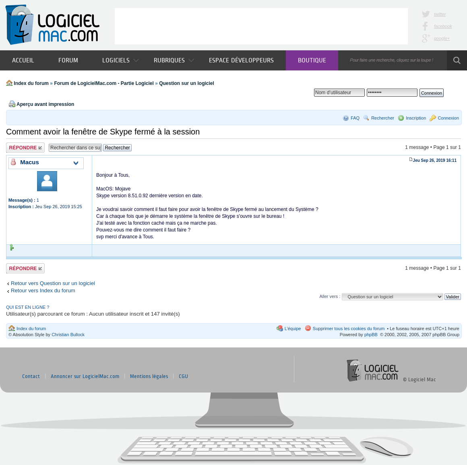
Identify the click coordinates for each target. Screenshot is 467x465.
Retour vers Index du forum (43, 290)
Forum (68, 60)
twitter (440, 14)
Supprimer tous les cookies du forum (349, 328)
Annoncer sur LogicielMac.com (85, 376)
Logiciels (120, 60)
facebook (443, 26)
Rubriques (174, 60)
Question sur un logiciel (186, 83)
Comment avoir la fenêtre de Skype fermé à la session (103, 131)
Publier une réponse (25, 148)
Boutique (312, 60)
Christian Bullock (68, 334)
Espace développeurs (241, 60)
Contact (31, 376)
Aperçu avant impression (45, 104)
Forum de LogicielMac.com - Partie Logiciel (103, 83)
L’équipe (293, 328)
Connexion (448, 118)
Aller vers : (329, 296)
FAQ (355, 118)
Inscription (416, 118)
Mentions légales (149, 376)
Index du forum (31, 83)
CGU (183, 376)
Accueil (23, 60)
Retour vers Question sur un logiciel (53, 283)
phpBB (371, 334)
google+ (442, 38)
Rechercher (382, 118)
